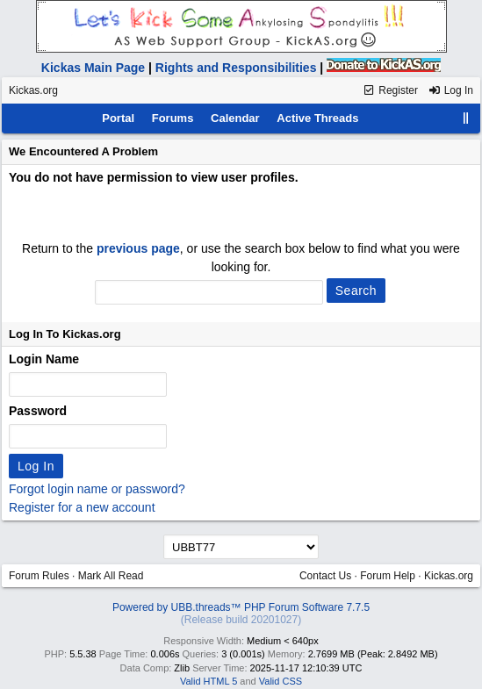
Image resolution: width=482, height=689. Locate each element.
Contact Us (325, 576)
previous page (138, 248)
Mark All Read (111, 576)
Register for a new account (82, 507)
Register (390, 90)
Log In (450, 90)
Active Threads (317, 118)
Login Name (44, 359)
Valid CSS (280, 681)
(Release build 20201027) (241, 620)
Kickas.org (33, 90)
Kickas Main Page (93, 68)
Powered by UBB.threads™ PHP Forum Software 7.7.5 (241, 607)
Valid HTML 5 (208, 681)
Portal (118, 118)
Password (38, 411)
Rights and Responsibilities (236, 68)
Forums (173, 118)
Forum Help (387, 576)
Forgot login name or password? (97, 489)
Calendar (235, 118)
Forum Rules (39, 576)
